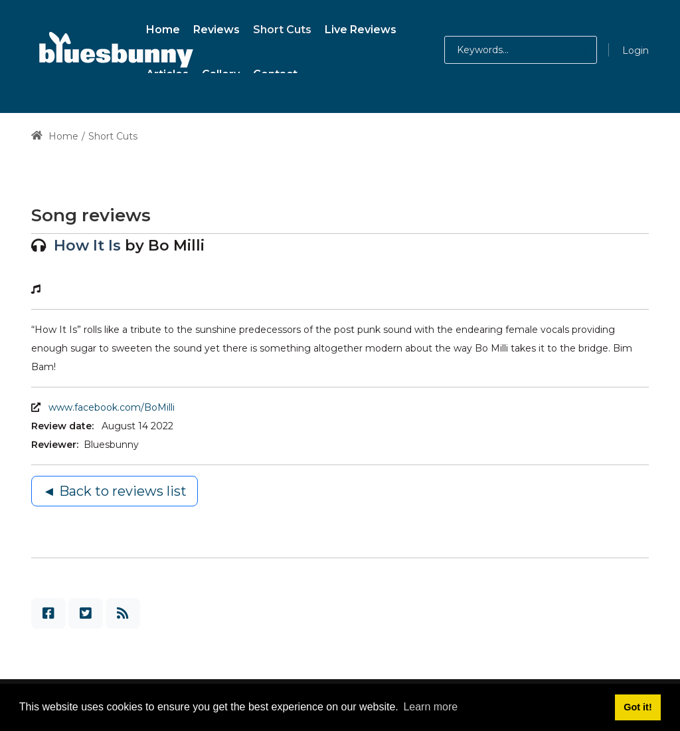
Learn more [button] (430, 706)
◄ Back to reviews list (114, 491)
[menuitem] (163, 27)
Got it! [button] (637, 707)
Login (635, 50)
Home (54, 136)
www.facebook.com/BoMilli (111, 407)
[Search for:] (520, 50)
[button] (568, 50)
